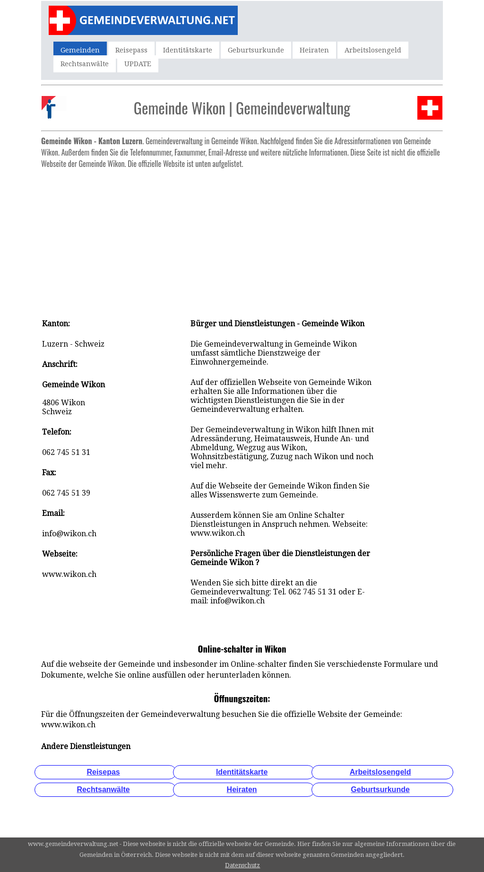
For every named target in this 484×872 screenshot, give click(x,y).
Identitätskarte (187, 50)
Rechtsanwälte (84, 64)
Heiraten (314, 50)
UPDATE (137, 64)
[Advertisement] (242, 239)
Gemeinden (80, 50)
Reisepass (131, 50)
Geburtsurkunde (256, 50)
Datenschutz (242, 865)
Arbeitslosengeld (373, 50)
